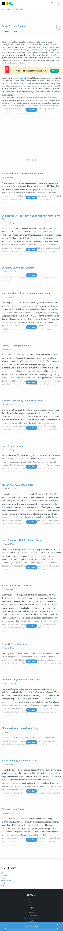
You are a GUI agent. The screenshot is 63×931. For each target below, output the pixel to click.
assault (53, 58)
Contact (31, 890)
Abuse (3, 867)
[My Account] (59, 4)
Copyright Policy (31, 900)
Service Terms (31, 911)
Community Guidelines (31, 903)
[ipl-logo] (9, 4)
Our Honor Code (31, 906)
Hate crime (4, 860)
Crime (3, 857)
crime (29, 52)
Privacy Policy (31, 909)
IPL (3, 9)
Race (2, 870)
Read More (31, 182)
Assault (3, 862)
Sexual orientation (6, 865)
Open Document (32, 926)
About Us (31, 887)
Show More (31, 94)
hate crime (44, 63)
